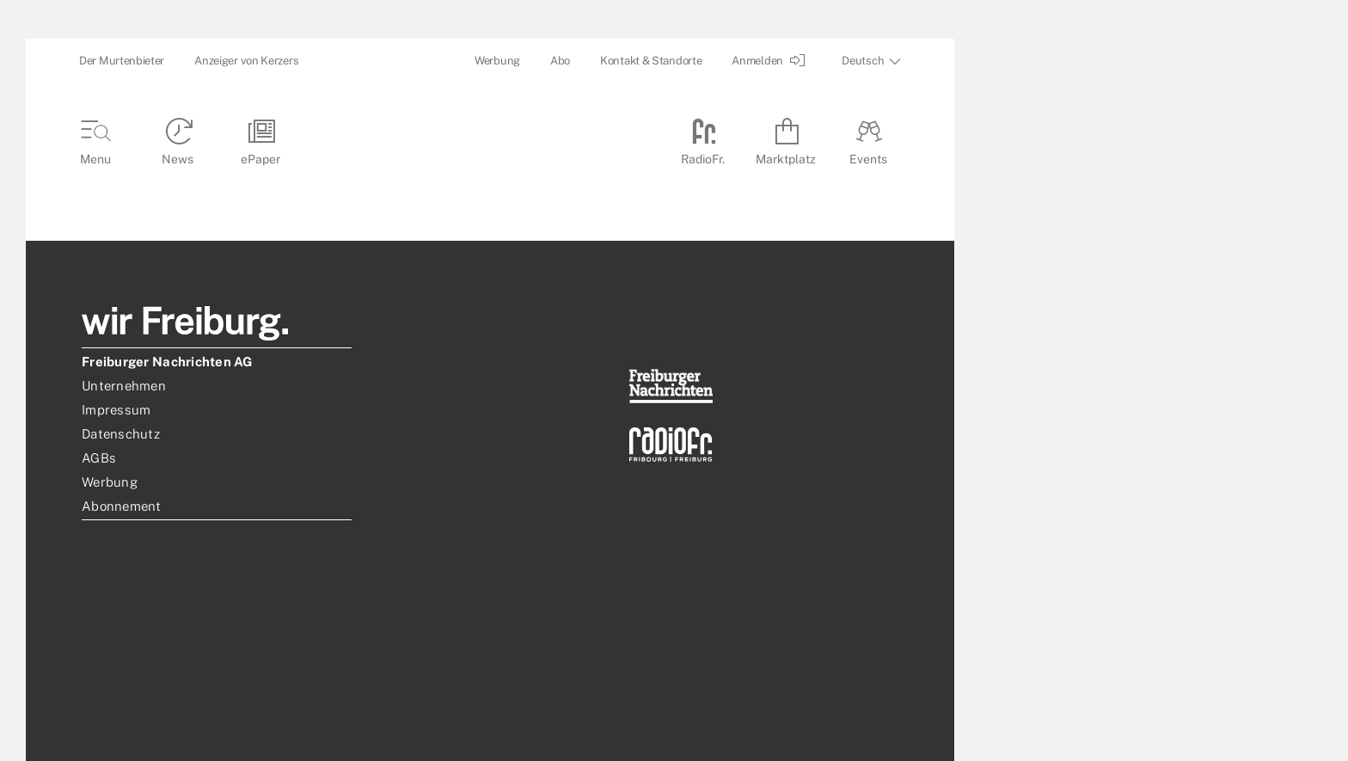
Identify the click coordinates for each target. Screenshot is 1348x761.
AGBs (99, 458)
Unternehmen (124, 385)
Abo (560, 60)
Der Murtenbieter (121, 60)
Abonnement (122, 506)
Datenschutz (121, 434)
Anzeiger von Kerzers (246, 60)
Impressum (116, 409)
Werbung (497, 60)
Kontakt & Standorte (651, 60)
